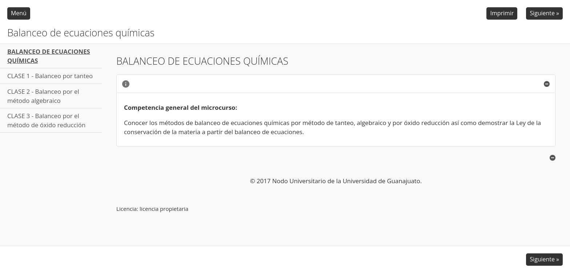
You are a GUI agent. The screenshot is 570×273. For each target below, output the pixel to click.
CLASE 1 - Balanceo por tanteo (50, 76)
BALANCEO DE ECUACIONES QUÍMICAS (48, 56)
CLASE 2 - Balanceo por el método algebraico (43, 96)
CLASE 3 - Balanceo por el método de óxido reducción (46, 120)
